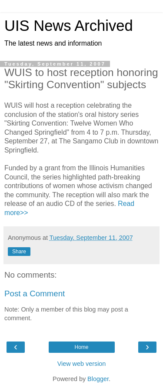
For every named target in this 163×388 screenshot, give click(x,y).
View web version (81, 363)
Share (19, 252)
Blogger (98, 378)
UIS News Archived (68, 25)
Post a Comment (34, 293)
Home (81, 347)
